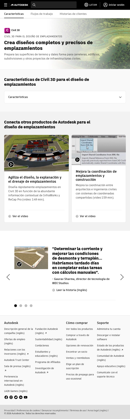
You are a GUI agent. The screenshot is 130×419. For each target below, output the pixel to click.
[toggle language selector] (91, 4)
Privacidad (9, 410)
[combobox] (54, 4)
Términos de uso (78, 410)
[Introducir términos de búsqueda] (54, 4)
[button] (65, 97)
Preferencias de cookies (28, 410)
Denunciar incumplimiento (55, 410)
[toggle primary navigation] (7, 5)
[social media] (16, 397)
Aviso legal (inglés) (97, 410)
